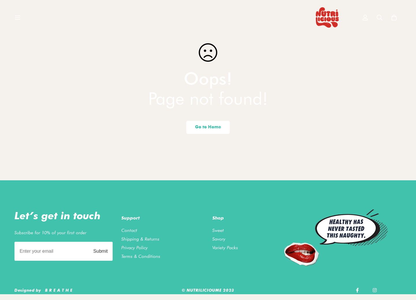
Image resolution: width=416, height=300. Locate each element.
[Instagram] (374, 290)
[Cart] (394, 20)
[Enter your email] (50, 251)
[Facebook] (357, 290)
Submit (100, 251)
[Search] (379, 20)
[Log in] (365, 20)
